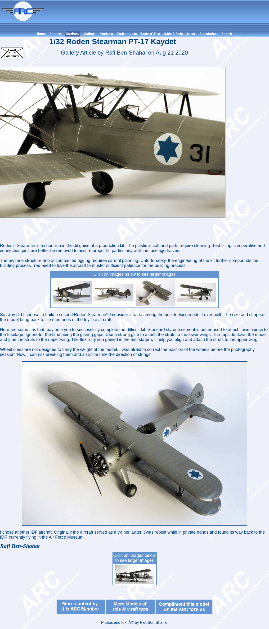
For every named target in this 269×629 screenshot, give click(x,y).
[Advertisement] (158, 15)
